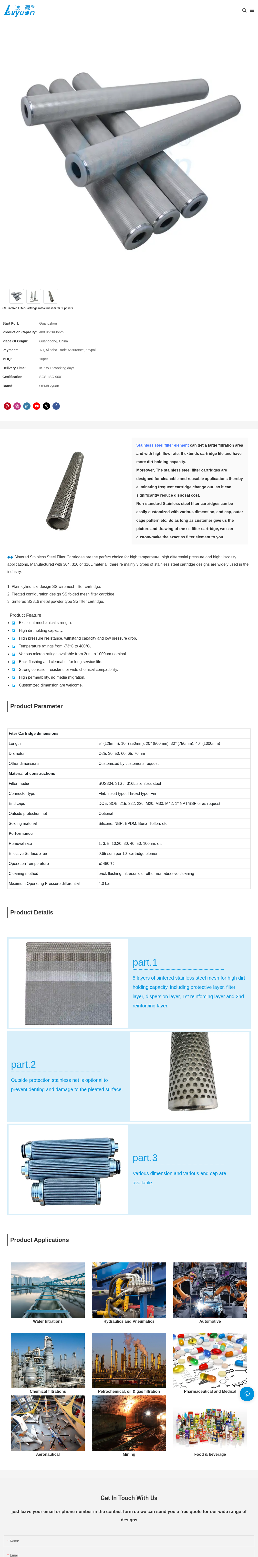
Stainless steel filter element (162, 445)
